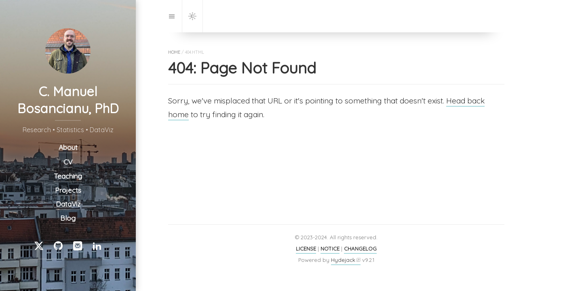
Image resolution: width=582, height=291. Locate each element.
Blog (68, 218)
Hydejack (343, 260)
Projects (68, 190)
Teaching (68, 176)
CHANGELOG (360, 248)
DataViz (68, 204)
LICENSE (306, 248)
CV (67, 162)
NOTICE (330, 248)
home (174, 52)
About (68, 147)
